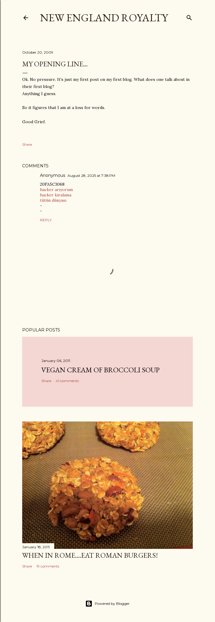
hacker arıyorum (56, 189)
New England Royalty (104, 18)
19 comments (47, 566)
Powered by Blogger (107, 603)
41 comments (67, 381)
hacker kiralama (55, 195)
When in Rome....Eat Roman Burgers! (90, 555)
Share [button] (27, 144)
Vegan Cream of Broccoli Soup (100, 369)
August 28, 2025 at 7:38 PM (91, 175)
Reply (46, 220)
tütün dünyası (53, 200)
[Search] (189, 16)
